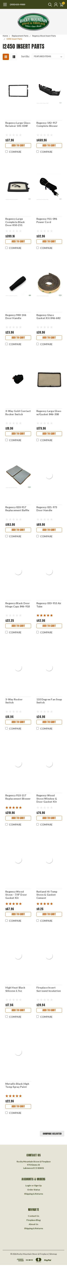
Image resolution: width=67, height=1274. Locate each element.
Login (28, 1185)
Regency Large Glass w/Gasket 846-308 (48, 412)
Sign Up (38, 1185)
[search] (49, 4)
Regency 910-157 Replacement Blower (18, 797)
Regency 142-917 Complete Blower (47, 124)
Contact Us (33, 1216)
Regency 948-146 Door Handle (15, 316)
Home (5, 36)
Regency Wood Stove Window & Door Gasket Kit (46, 798)
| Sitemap (53, 1254)
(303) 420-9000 (17, 4)
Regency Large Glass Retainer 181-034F (17, 124)
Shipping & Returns (33, 1193)
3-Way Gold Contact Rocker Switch (18, 412)
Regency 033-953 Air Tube (48, 605)
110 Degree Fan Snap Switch (49, 701)
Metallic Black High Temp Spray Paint (17, 1085)
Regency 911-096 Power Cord (46, 220)
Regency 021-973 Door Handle (46, 509)
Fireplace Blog (33, 1220)
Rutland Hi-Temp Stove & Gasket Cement (46, 894)
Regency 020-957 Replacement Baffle (17, 509)
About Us (33, 1224)
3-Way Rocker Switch (14, 701)
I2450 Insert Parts (14, 39)
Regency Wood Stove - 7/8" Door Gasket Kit (16, 894)
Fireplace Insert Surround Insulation (48, 989)
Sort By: (25, 56)
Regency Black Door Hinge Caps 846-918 (17, 605)
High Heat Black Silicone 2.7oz (15, 989)
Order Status (33, 1189)
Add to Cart (18, 145)
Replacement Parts (20, 36)
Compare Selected (52, 1133)
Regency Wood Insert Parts (44, 36)
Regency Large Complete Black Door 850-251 (15, 222)
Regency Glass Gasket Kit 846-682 (48, 316)
